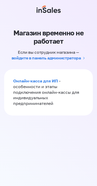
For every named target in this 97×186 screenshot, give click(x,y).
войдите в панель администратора (46, 57)
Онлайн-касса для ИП (35, 80)
